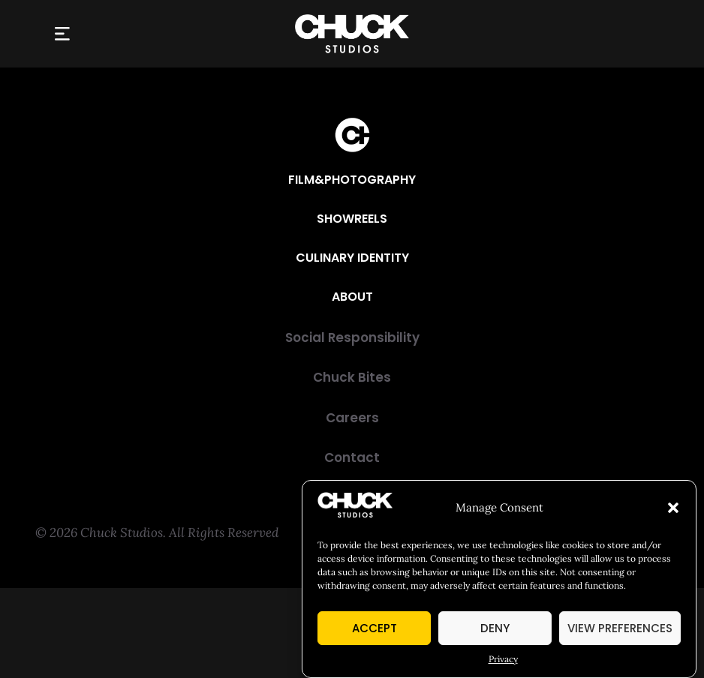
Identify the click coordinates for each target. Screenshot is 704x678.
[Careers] (352, 418)
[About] (352, 297)
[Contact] (352, 458)
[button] (673, 507)
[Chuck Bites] (352, 377)
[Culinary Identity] (352, 258)
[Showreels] (352, 219)
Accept (374, 628)
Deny (495, 628)
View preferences (619, 628)
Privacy (503, 658)
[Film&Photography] (352, 180)
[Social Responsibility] (352, 338)
